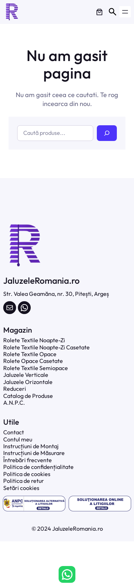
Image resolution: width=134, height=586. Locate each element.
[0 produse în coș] (99, 12)
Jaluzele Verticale (25, 374)
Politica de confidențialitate (38, 466)
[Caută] (107, 133)
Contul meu (17, 439)
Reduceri (14, 388)
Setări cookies (21, 487)
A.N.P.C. (14, 402)
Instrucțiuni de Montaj (31, 446)
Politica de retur (23, 480)
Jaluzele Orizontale (28, 381)
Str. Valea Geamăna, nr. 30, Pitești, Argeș (56, 293)
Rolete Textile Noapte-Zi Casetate (46, 347)
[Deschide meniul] (125, 11)
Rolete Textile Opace (29, 354)
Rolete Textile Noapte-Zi (34, 340)
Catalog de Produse (28, 395)
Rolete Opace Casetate (33, 360)
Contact (13, 432)
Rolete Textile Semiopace (35, 368)
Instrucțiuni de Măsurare (34, 452)
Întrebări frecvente (27, 460)
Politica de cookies (26, 474)
